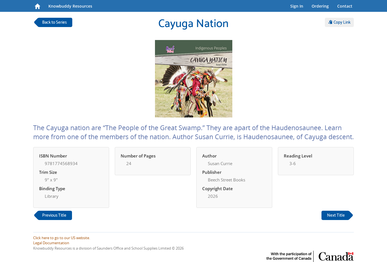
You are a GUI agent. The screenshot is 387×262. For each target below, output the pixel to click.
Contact (344, 6)
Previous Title (54, 215)
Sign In (296, 6)
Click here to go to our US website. (61, 237)
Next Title (336, 215)
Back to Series (54, 22)
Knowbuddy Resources (70, 6)
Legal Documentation (51, 242)
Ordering (320, 6)
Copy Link (339, 22)
